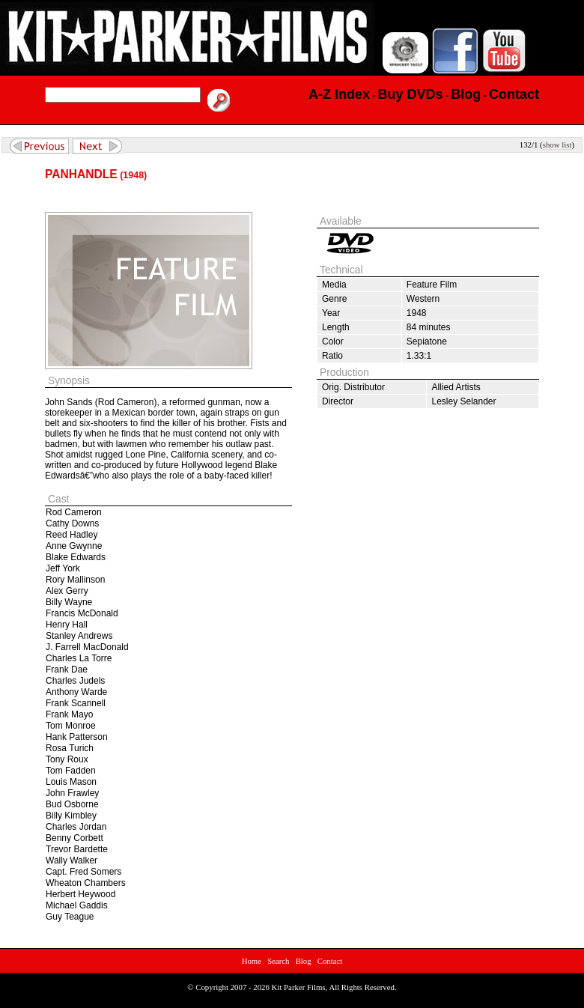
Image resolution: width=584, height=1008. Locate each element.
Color (333, 341)
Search (278, 960)
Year (331, 313)
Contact (330, 960)
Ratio (332, 355)
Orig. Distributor (353, 387)
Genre (334, 299)
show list (557, 144)
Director (337, 401)
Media (334, 284)
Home (251, 960)
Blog (303, 960)
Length (336, 327)
